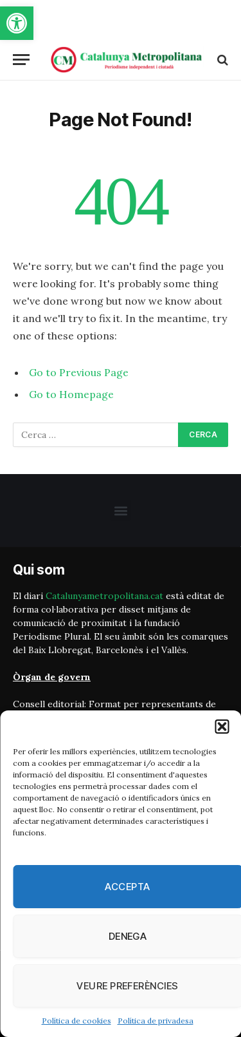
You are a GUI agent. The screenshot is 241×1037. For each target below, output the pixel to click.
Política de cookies (76, 1020)
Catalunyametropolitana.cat (104, 596)
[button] (16, 23)
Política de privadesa (155, 1020)
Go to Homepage (71, 394)
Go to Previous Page (79, 372)
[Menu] (21, 59)
